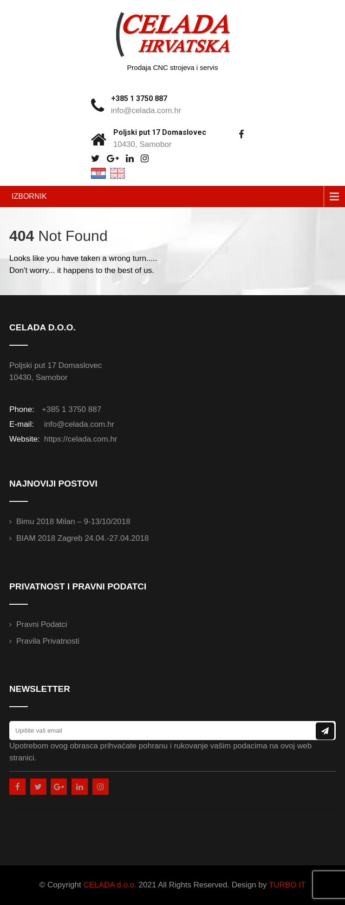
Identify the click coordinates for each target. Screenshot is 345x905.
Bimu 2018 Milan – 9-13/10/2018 (73, 521)
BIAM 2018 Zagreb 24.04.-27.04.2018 (82, 538)
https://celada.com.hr (79, 439)
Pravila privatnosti (47, 641)
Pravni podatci (41, 624)
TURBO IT (287, 884)
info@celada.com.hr (146, 110)
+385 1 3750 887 (139, 98)
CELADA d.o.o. (109, 884)
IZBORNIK (29, 196)
